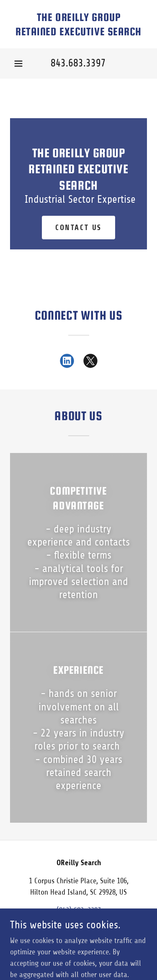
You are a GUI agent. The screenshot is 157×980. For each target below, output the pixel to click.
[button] (18, 63)
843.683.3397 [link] (78, 63)
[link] (78, 24)
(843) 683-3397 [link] (79, 910)
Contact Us (78, 227)
